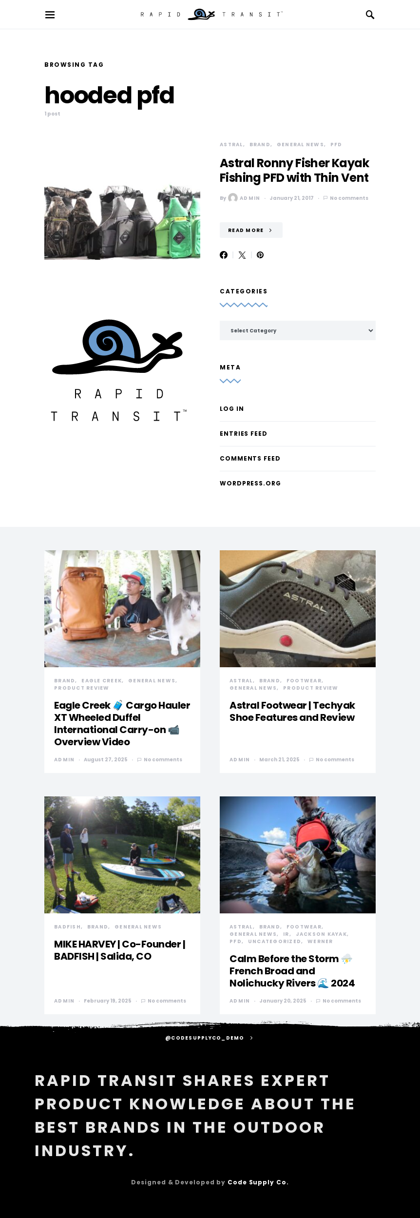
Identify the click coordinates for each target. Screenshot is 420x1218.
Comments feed (250, 458)
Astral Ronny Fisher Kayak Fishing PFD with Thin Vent (294, 170)
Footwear (304, 680)
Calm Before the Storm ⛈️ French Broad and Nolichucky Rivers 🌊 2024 (292, 971)
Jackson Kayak (321, 934)
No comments (349, 198)
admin (244, 198)
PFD (336, 144)
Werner (320, 941)
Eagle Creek (101, 680)
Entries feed (243, 433)
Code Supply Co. (258, 1182)
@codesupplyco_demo (205, 1038)
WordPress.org (250, 483)
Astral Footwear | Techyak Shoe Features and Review (292, 711)
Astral (231, 144)
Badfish (67, 926)
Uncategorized (274, 941)
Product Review (82, 688)
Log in (232, 409)
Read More (246, 230)
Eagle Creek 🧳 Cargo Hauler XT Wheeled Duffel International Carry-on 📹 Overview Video (122, 723)
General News (300, 144)
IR (286, 934)
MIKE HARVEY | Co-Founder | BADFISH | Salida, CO (119, 950)
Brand (259, 144)
